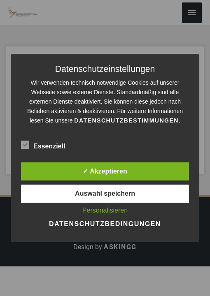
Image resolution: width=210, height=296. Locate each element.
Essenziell (43, 145)
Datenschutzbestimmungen (126, 120)
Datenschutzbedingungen (105, 223)
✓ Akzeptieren (105, 171)
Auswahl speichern (105, 193)
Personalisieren (105, 210)
